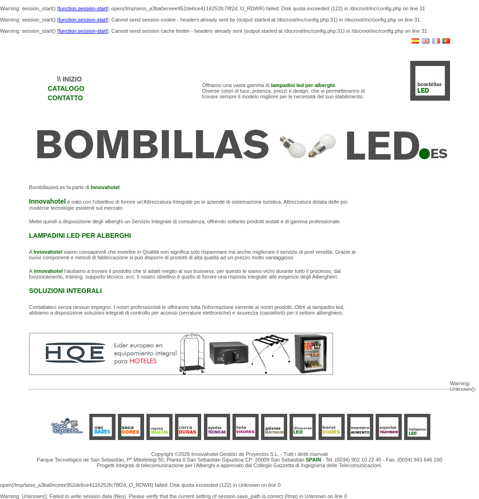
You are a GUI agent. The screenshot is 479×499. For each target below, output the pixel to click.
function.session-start (82, 8)
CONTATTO (65, 98)
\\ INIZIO (69, 79)
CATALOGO (66, 88)
